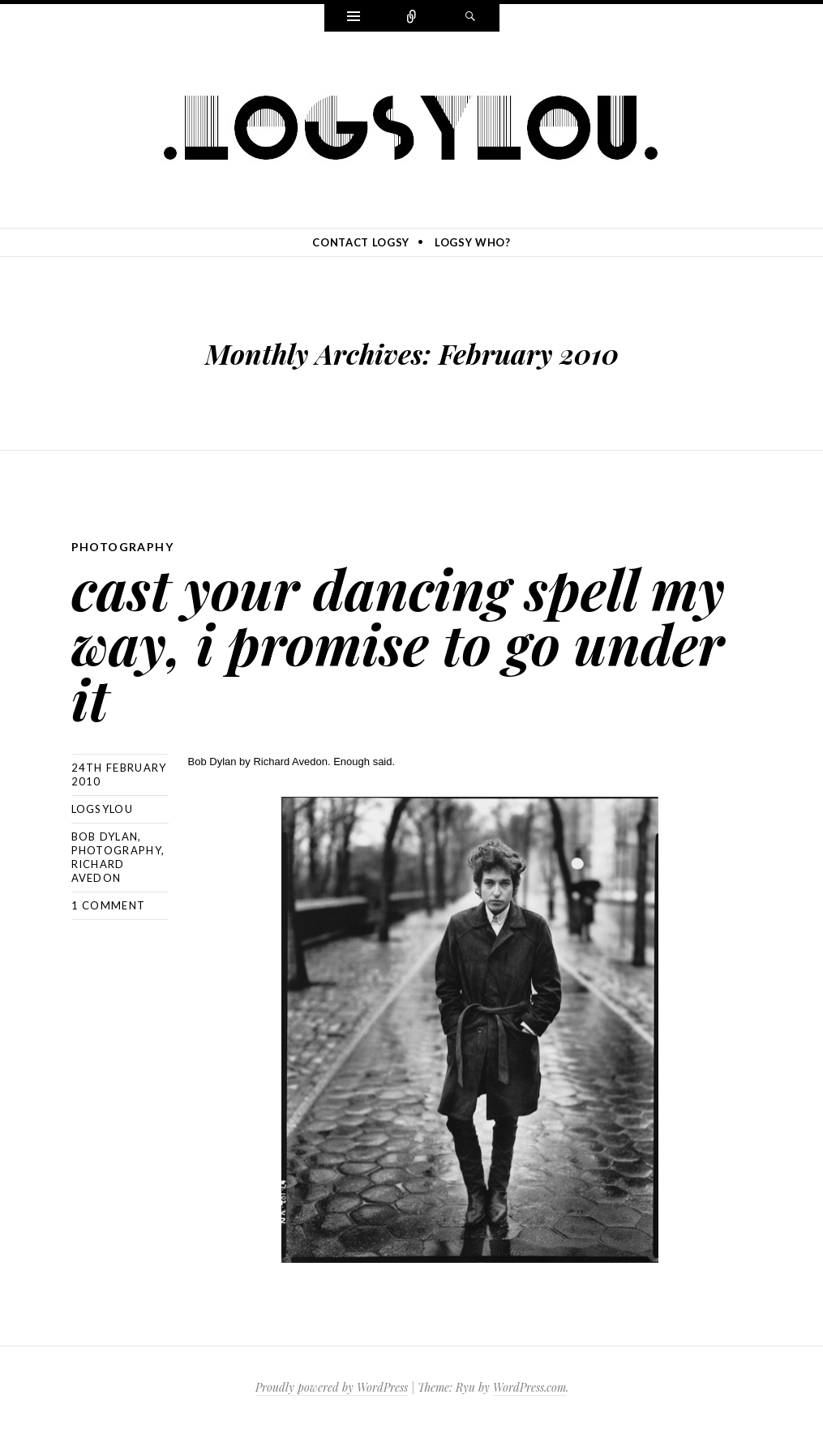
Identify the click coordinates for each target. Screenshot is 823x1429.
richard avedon (98, 871)
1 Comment (108, 905)
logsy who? (473, 242)
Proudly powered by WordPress (331, 1387)
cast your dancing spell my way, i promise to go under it (398, 643)
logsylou (102, 808)
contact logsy (360, 242)
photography (122, 547)
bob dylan (105, 836)
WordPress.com (529, 1387)
